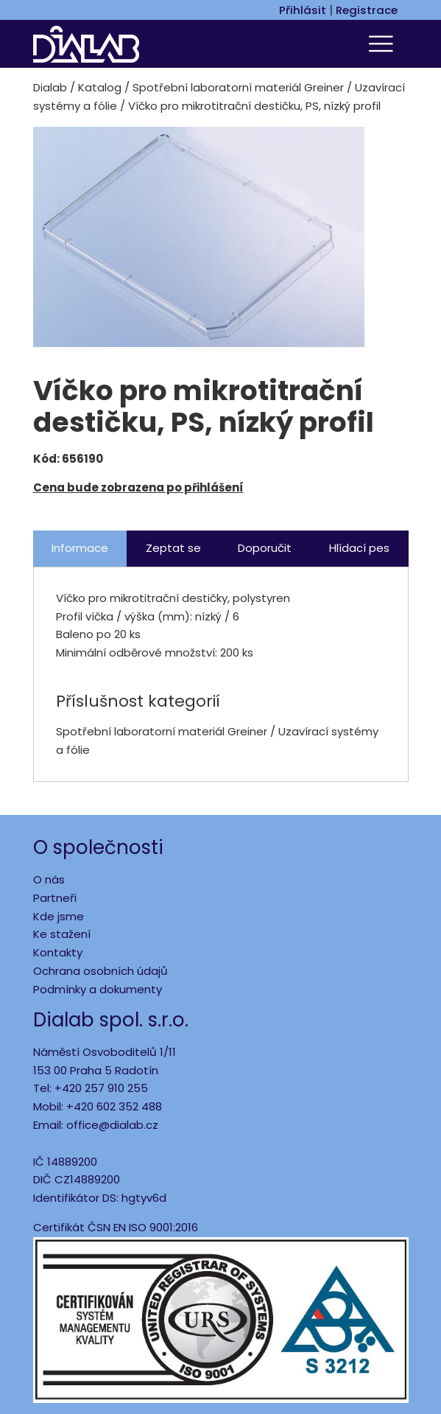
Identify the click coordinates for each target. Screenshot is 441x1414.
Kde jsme (58, 916)
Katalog (99, 87)
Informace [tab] (80, 548)
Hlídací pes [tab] (359, 548)
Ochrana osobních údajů (100, 971)
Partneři (55, 898)
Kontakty (57, 952)
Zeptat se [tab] (173, 548)
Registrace (367, 10)
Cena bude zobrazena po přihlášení (138, 487)
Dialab (50, 87)
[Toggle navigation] (384, 43)
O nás (49, 879)
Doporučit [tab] (265, 548)
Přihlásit (302, 10)
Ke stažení (62, 934)
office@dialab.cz (112, 1125)
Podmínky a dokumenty (97, 989)
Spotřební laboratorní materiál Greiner (238, 87)
